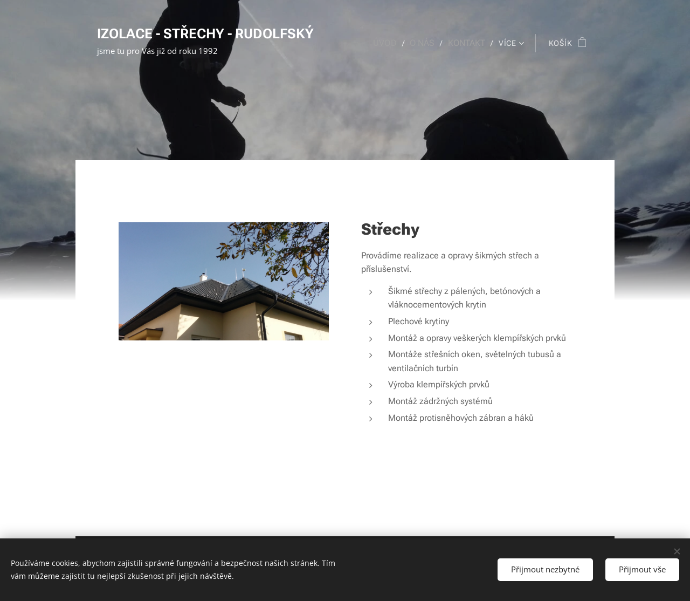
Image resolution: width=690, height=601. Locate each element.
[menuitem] (392, 43)
